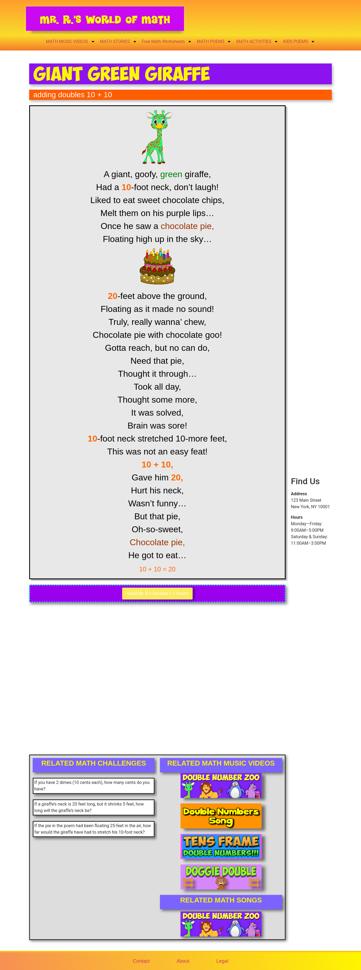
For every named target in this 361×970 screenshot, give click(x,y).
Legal (222, 961)
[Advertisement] (311, 199)
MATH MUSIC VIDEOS (70, 41)
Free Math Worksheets (167, 41)
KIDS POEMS (299, 41)
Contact (141, 961)
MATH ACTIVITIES (257, 41)
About (182, 961)
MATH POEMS (214, 41)
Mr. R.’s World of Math (105, 20)
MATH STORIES (118, 41)
